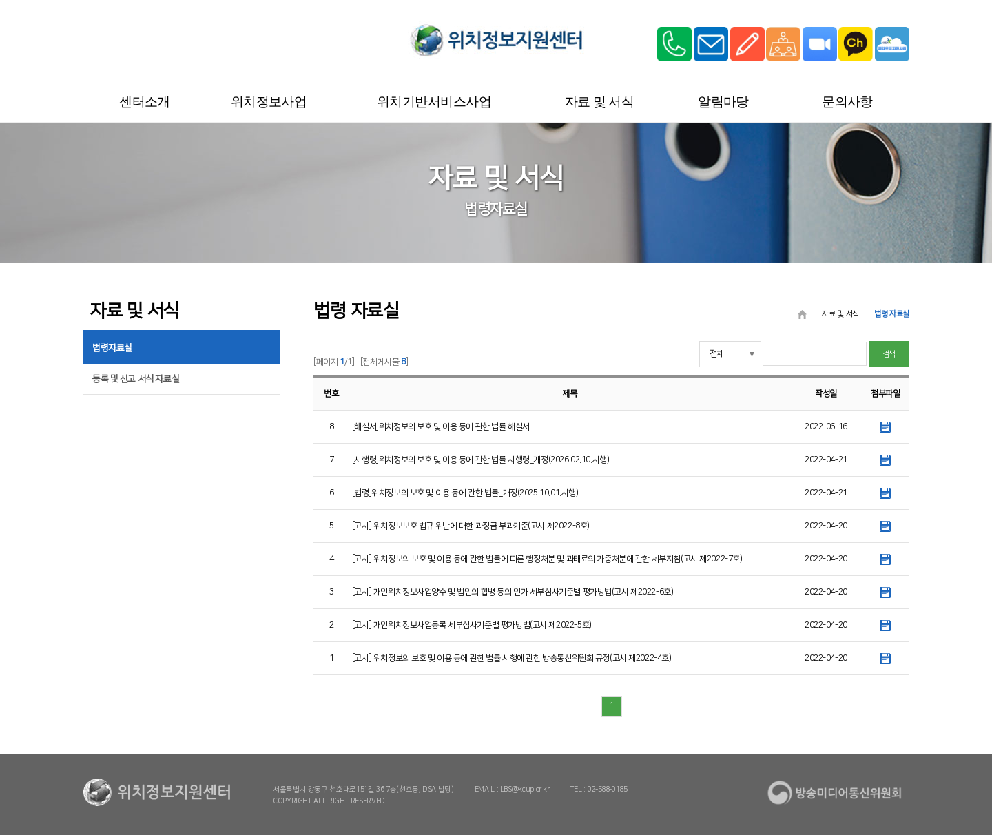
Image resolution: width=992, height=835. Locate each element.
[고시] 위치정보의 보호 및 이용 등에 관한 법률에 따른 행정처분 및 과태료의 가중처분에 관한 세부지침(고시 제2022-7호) (547, 559)
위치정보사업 (269, 101)
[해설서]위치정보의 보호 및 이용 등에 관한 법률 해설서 (441, 426)
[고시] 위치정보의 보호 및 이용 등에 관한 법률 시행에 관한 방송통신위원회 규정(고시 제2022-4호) (512, 658)
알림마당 (723, 101)
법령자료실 (112, 348)
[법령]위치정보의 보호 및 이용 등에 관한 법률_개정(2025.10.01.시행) (465, 492)
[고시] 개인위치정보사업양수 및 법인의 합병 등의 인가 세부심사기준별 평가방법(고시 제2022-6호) (512, 592)
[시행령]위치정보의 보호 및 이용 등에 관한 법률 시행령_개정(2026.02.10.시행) (480, 459)
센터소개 (144, 101)
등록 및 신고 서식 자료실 (135, 379)
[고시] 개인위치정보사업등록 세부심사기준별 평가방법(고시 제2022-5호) (472, 625)
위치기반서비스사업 (434, 101)
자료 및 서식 (599, 101)
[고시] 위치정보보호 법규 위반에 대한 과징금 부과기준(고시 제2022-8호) (471, 526)
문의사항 (847, 101)
